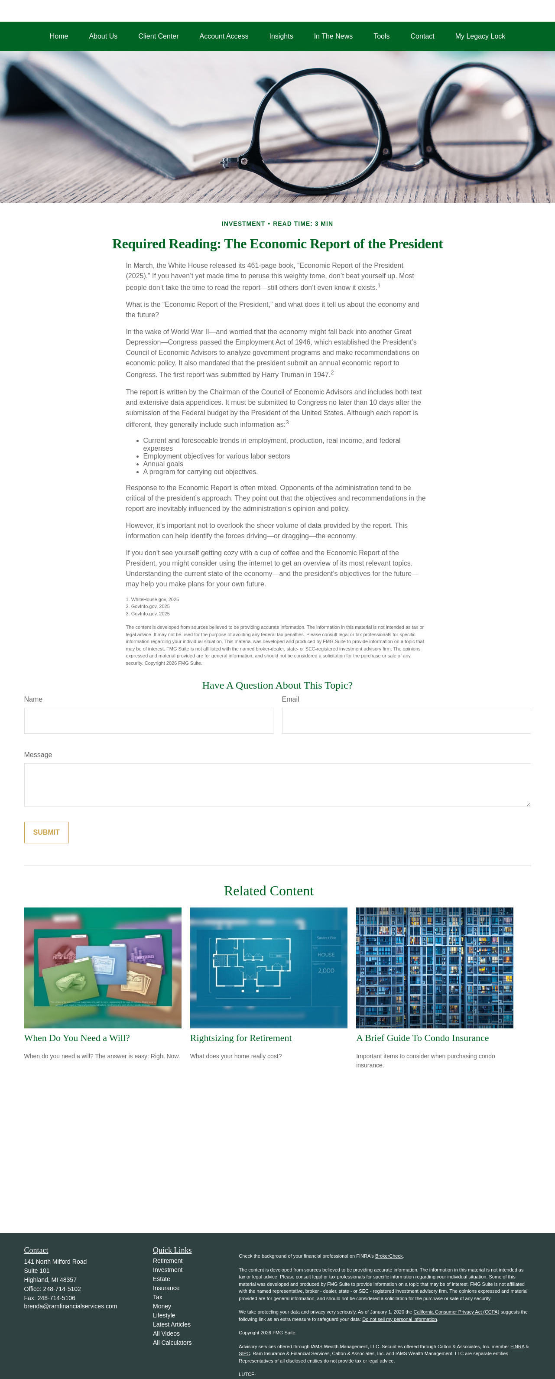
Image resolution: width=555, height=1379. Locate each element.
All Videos (166, 1333)
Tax (157, 1297)
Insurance (166, 1288)
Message (38, 754)
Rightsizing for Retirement (241, 1037)
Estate (161, 1278)
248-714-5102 (62, 1288)
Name (33, 699)
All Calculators (172, 1342)
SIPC (244, 1353)
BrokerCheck (389, 1256)
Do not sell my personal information (399, 1319)
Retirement (167, 1260)
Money (162, 1306)
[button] (59, 36)
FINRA (517, 1346)
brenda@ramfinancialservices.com (70, 1306)
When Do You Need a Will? (77, 1037)
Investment (167, 1269)
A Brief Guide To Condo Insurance (422, 1037)
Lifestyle (164, 1315)
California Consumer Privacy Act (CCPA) (456, 1311)
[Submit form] (46, 832)
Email (290, 699)
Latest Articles (172, 1324)
